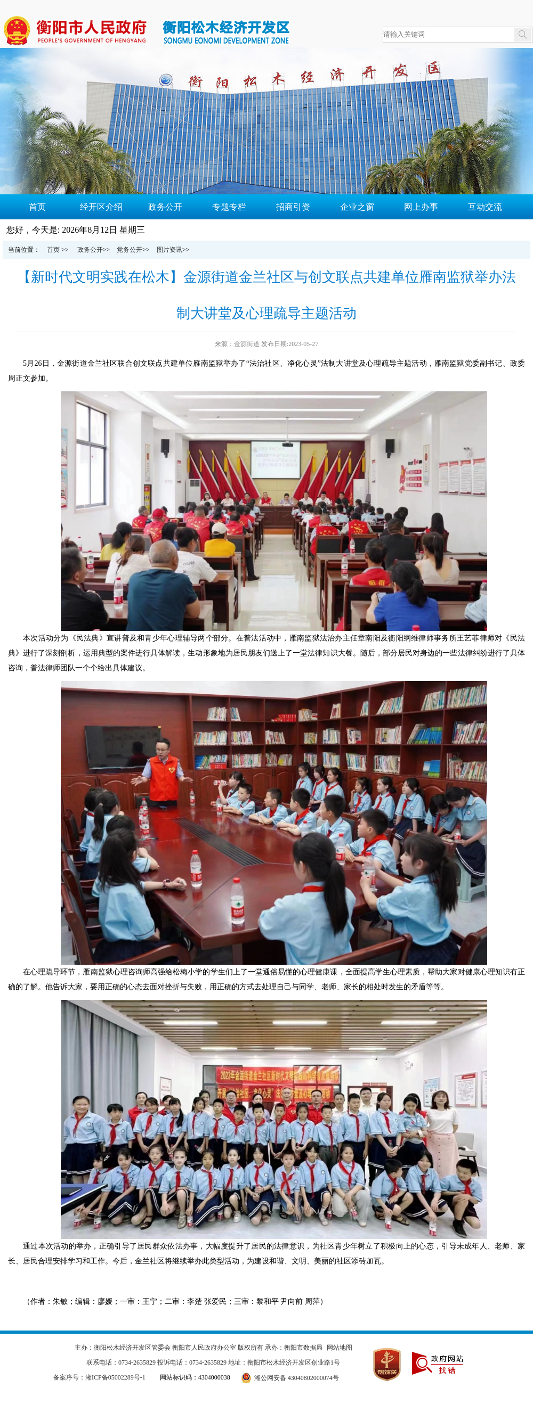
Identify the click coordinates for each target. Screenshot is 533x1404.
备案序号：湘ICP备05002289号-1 (99, 1377)
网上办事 (421, 206)
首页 (37, 206)
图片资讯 (169, 249)
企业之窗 (357, 206)
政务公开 (165, 206)
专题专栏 (229, 206)
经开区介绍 (101, 206)
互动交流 (485, 206)
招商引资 (293, 206)
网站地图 (339, 1347)
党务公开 (129, 249)
